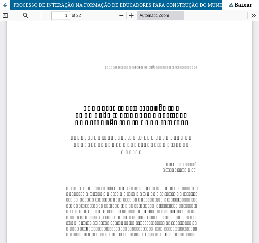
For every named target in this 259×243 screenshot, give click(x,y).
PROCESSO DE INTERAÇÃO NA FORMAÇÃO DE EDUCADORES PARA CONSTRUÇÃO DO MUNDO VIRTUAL (130, 5)
